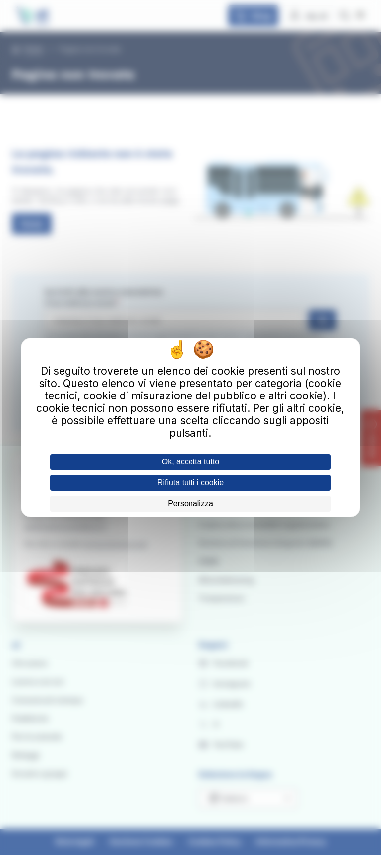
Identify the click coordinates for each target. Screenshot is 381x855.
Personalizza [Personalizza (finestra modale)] (190, 503)
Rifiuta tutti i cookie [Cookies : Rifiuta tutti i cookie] (190, 482)
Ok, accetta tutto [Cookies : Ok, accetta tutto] (191, 462)
